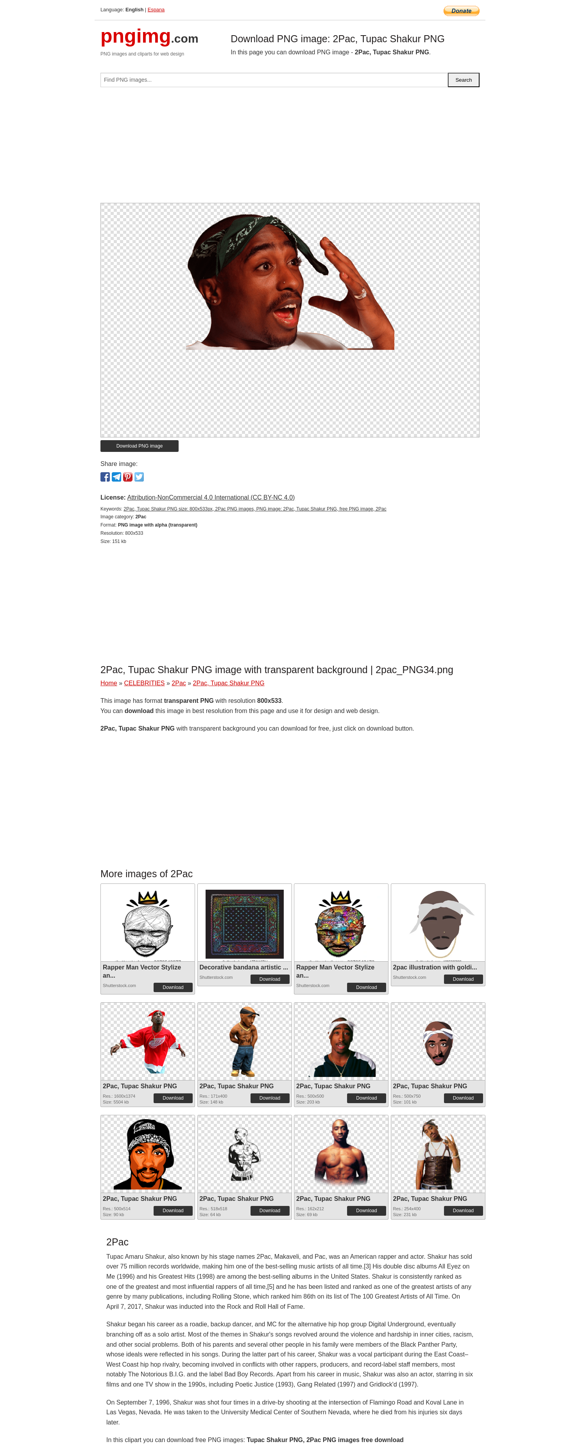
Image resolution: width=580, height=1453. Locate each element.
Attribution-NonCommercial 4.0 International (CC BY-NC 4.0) (211, 497)
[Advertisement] (290, 148)
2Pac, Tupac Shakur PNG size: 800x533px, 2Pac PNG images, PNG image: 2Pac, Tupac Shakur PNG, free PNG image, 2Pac (255, 509)
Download (173, 987)
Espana (156, 10)
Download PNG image (139, 446)
